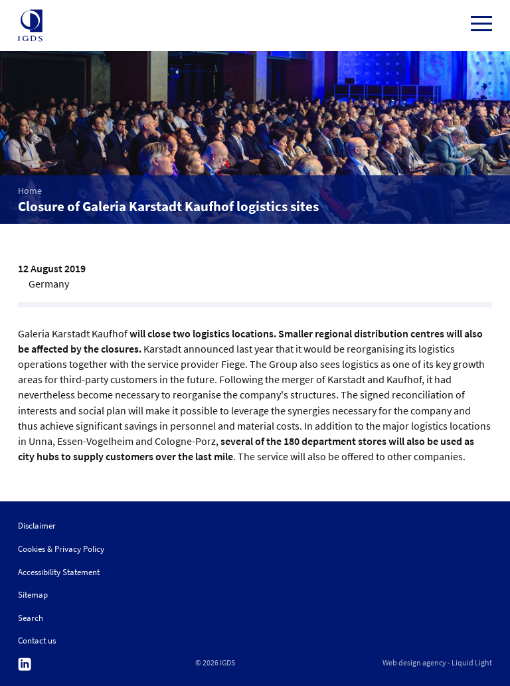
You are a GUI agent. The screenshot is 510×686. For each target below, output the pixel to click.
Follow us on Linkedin (24, 664)
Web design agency (414, 662)
